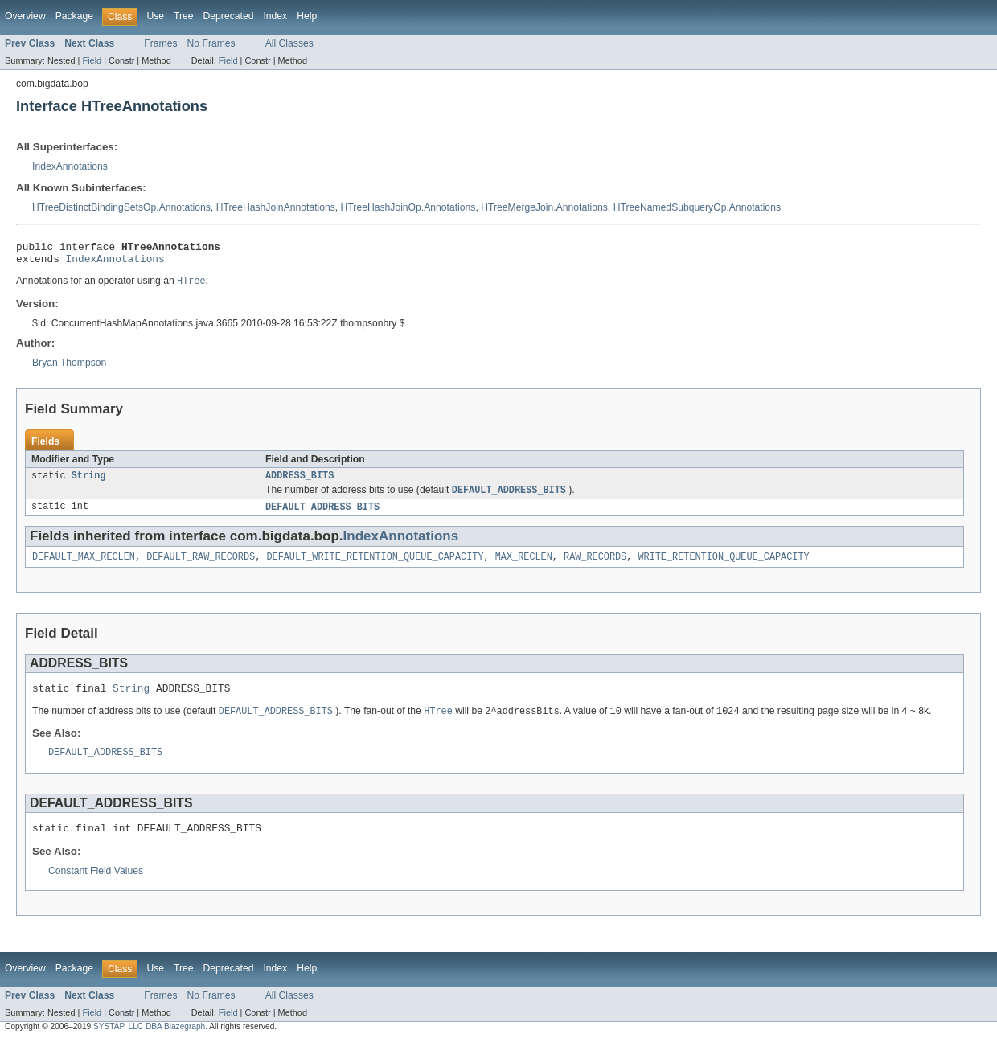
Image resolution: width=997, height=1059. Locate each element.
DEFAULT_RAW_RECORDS (200, 566)
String (89, 482)
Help (307, 16)
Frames (160, 43)
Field (91, 60)
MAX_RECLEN (523, 566)
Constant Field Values (95, 888)
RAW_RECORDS (595, 566)
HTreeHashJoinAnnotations (275, 207)
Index (275, 16)
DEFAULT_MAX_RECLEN (83, 566)
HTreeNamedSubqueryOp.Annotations (697, 207)
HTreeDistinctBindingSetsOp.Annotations (121, 207)
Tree (184, 16)
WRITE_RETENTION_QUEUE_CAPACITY (723, 566)
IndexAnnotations (70, 166)
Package (74, 16)
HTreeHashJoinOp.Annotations (408, 207)
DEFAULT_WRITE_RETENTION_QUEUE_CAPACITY (374, 566)
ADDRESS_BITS (299, 482)
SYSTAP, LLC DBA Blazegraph (149, 1044)
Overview (25, 16)
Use (155, 16)
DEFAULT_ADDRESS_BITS (322, 515)
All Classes (289, 43)
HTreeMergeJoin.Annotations (544, 207)
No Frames (211, 43)
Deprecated (228, 16)
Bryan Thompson (69, 368)
